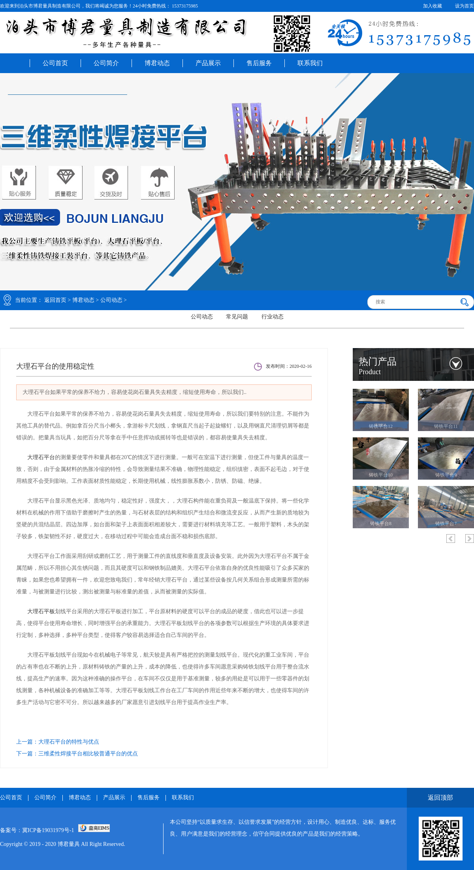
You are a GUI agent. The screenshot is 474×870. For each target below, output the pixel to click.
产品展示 (208, 63)
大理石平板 (41, 611)
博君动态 (157, 63)
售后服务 (259, 63)
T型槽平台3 (446, 523)
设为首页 (464, 6)
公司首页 (55, 63)
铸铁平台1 (446, 426)
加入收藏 (432, 6)
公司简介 (106, 63)
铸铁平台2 (380, 426)
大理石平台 (41, 457)
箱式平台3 (380, 475)
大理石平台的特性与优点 (68, 742)
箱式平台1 (380, 523)
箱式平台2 (446, 475)
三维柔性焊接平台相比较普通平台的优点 (88, 754)
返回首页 (55, 300)
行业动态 (272, 317)
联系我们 (310, 63)
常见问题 (237, 317)
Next (469, 538)
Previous (450, 538)
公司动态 (111, 300)
